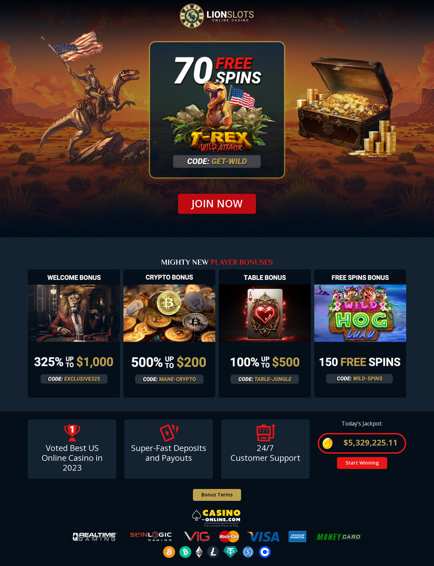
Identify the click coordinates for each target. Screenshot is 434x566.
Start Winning (362, 462)
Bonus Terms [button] (217, 494)
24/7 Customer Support (265, 452)
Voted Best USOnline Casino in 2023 (72, 457)
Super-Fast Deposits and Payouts (168, 452)
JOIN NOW (217, 203)
